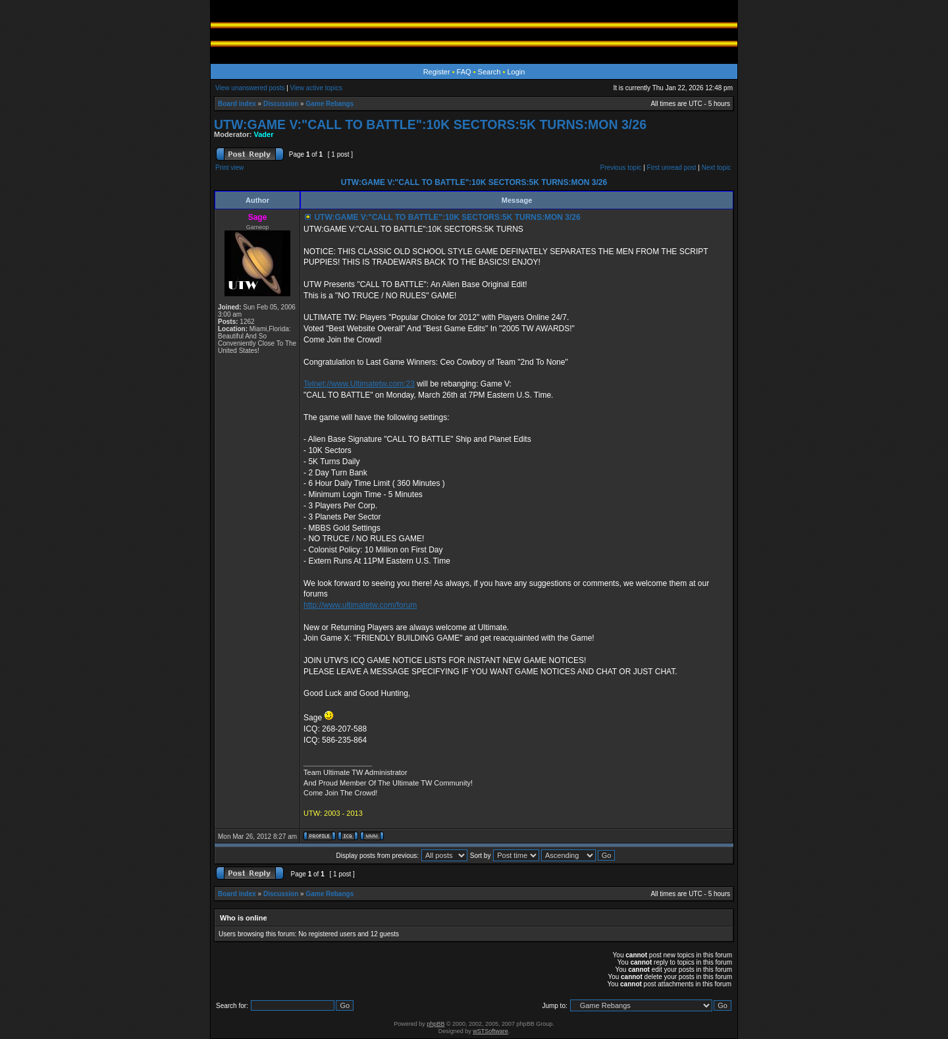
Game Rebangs (329, 103)
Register (436, 72)
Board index (237, 103)
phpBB (435, 1024)
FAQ (464, 72)
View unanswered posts (249, 88)
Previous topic (621, 167)
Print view (229, 167)
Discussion (280, 103)
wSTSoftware (490, 1031)
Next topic (716, 167)
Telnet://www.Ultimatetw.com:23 (359, 383)
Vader (264, 134)
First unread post (672, 167)
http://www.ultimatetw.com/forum (360, 605)
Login (516, 72)
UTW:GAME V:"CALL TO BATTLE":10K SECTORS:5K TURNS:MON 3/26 (430, 124)
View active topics (316, 88)
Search (489, 72)
